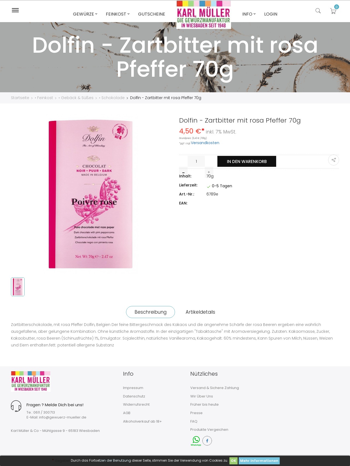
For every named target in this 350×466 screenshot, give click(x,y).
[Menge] (196, 161)
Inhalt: (185, 176)
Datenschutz (134, 396)
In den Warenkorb (247, 161)
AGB (126, 412)
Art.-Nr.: (186, 194)
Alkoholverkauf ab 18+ (142, 421)
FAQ (193, 421)
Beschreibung (151, 312)
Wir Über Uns (201, 396)
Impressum (133, 387)
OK (233, 460)
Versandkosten (205, 143)
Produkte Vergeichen (209, 429)
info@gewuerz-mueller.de (62, 417)
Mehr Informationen (259, 460)
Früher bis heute (204, 404)
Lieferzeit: (188, 185)
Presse (196, 412)
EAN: (183, 203)
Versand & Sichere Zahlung (214, 387)
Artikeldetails (200, 312)
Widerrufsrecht (136, 404)
